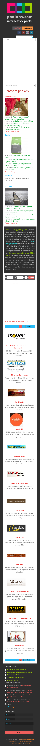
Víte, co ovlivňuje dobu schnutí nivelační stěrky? (20, 691)
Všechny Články (10, 172)
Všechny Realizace (11, 223)
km (27, 277)
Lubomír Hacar (19, 537)
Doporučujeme (10, 96)
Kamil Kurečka (19, 402)
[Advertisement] (20, 62)
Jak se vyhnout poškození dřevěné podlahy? (18, 165)
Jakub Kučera (19, 645)
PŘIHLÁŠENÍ (17, 28)
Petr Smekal (20, 510)
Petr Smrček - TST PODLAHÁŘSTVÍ (20, 618)
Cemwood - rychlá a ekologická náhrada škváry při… (20, 220)
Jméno (8, 715)
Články (7, 135)
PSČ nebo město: (15, 277)
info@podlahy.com (15, 707)
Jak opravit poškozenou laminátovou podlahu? (17, 124)
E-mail (8, 719)
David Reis (19, 564)
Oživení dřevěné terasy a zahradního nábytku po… (17, 128)
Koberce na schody (13, 675)
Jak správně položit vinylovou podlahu (19, 696)
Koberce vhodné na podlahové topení (19, 672)
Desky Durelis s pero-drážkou (23, 121)
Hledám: (6, 277)
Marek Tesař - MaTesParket (19, 483)
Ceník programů (13, 741)
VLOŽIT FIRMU (28, 28)
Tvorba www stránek (28, 739)
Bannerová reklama (17, 743)
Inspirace (8, 175)
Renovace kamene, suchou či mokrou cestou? (19, 169)
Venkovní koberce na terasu (16, 677)
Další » (29, 326)
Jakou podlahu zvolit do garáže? (17, 156)
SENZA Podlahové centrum (19, 375)
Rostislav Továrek (19, 456)
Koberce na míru (12, 680)
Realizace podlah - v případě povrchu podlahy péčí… (19, 208)
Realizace (8, 186)
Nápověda (27, 743)
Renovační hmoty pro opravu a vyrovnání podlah (19, 212)
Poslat (19, 733)
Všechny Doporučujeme (12, 131)
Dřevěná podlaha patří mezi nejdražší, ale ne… (19, 160)
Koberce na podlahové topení (16, 669)
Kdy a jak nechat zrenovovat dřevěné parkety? (19, 216)
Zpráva (8, 723)
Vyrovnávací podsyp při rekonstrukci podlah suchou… (17, 118)
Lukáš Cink (19, 429)
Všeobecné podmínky (25, 741)
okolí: (24, 277)
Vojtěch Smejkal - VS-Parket (20, 591)
